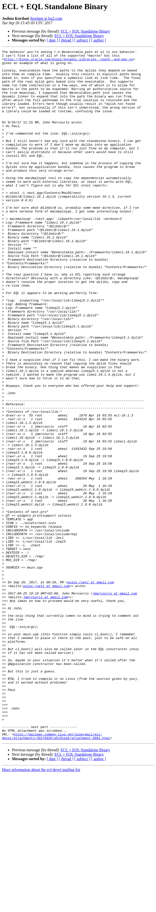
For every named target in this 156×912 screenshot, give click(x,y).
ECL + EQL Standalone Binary (85, 31)
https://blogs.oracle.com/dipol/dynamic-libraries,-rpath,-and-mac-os (68, 61)
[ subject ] (82, 40)
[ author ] (98, 40)
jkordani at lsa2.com (46, 18)
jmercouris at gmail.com (115, 702)
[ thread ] (66, 40)
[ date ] (52, 40)
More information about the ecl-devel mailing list (41, 908)
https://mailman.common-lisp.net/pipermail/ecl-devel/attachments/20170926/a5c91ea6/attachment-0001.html (56, 873)
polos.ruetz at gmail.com (90, 689)
